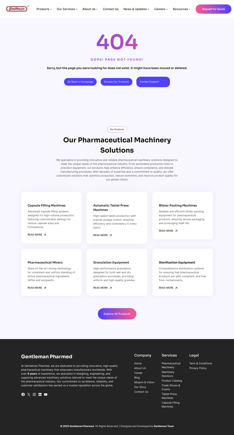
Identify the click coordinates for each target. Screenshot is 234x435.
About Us (110, 368)
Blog (107, 377)
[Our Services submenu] (76, 9)
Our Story (110, 387)
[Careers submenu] (166, 9)
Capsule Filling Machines (157, 387)
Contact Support (149, 81)
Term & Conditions (190, 363)
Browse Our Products (116, 81)
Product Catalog (152, 373)
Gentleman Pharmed (48, 357)
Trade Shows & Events (155, 377)
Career (108, 373)
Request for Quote (213, 9)
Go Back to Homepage (80, 81)
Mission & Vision (114, 382)
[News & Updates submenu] (148, 9)
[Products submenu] (50, 9)
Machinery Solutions (154, 368)
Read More (35, 234)
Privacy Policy (188, 368)
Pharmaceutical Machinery (158, 363)
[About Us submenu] (97, 9)
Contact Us (111, 392)
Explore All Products (117, 314)
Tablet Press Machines (155, 382)
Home (108, 363)
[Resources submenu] (189, 9)
